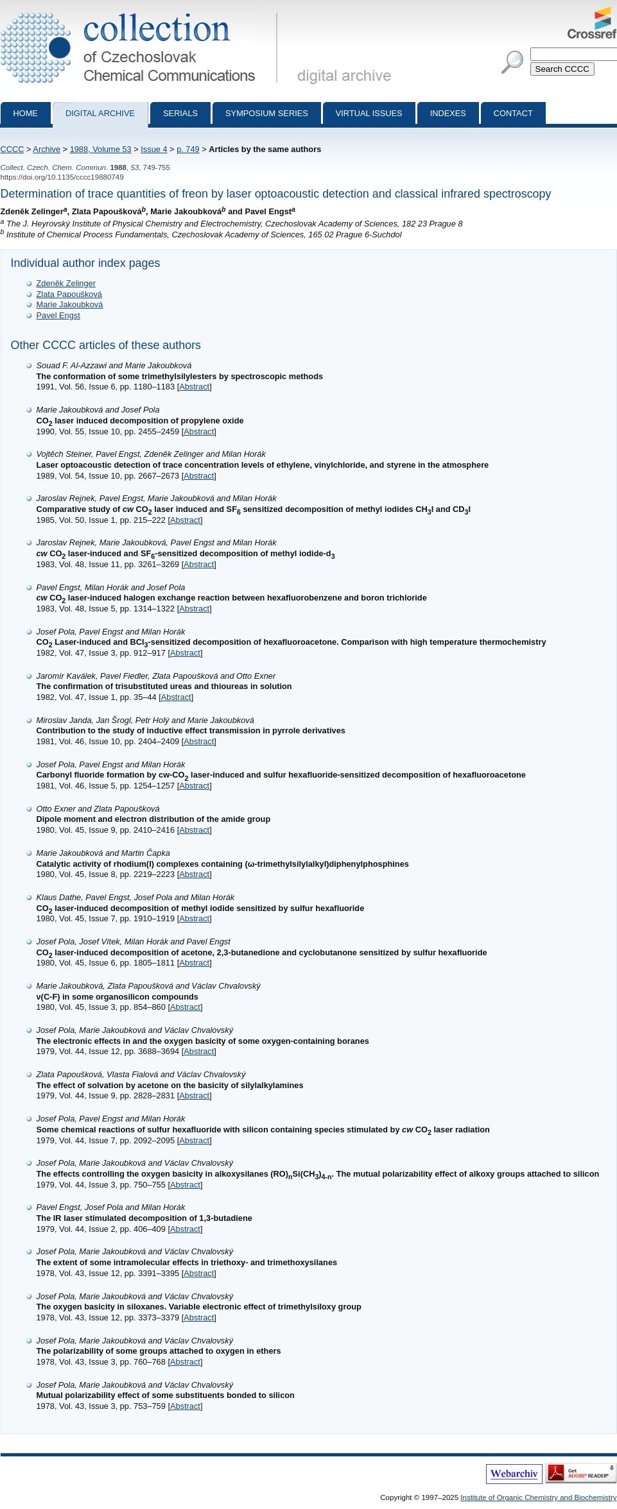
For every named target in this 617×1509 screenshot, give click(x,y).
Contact (513, 113)
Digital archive (100, 113)
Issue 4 (154, 149)
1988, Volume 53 (101, 149)
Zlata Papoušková (69, 294)
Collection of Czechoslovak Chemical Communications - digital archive (141, 11)
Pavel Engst (58, 315)
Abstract (194, 386)
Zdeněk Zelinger (66, 283)
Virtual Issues (369, 113)
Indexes (448, 113)
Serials (180, 113)
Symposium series (266, 113)
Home (25, 113)
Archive (46, 149)
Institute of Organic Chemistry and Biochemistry (538, 1497)
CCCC (12, 149)
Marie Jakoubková (70, 304)
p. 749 (188, 149)
